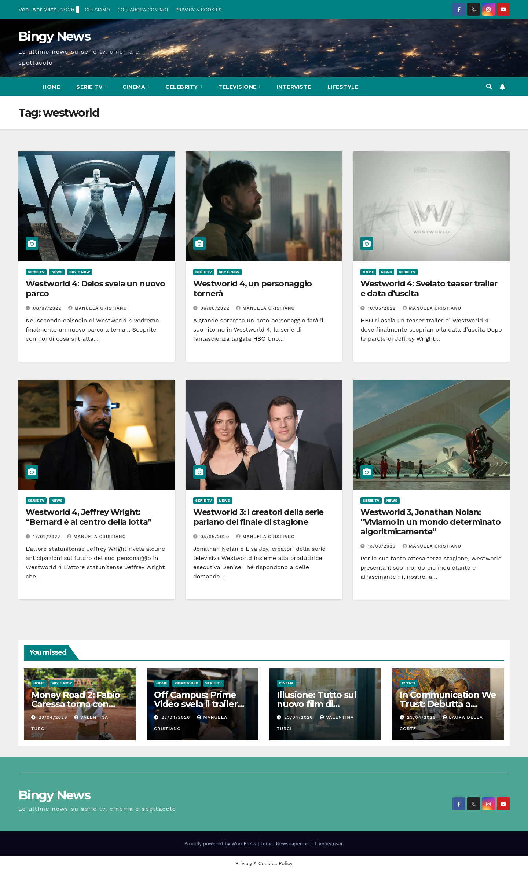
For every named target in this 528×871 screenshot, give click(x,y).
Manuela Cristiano (97, 308)
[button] (489, 86)
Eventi (408, 683)
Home (51, 87)
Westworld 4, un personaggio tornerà (252, 288)
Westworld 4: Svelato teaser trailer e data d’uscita (428, 288)
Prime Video (186, 683)
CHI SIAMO (97, 9)
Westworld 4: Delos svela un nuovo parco (95, 288)
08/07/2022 (48, 308)
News (56, 272)
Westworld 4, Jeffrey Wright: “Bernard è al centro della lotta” (88, 517)
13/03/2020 (382, 546)
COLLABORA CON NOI (142, 9)
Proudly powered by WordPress (221, 843)
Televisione (238, 87)
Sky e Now (79, 272)
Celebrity (182, 87)
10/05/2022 (382, 308)
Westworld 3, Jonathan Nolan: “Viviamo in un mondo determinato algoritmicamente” (430, 522)
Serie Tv (90, 87)
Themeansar (328, 843)
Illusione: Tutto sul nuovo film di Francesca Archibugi (320, 703)
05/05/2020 (216, 536)
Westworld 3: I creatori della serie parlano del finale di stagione (258, 517)
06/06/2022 (216, 308)
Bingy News (54, 36)
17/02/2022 (47, 536)
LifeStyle (343, 87)
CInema (134, 87)
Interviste (294, 87)
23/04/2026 (53, 717)
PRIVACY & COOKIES (198, 9)
